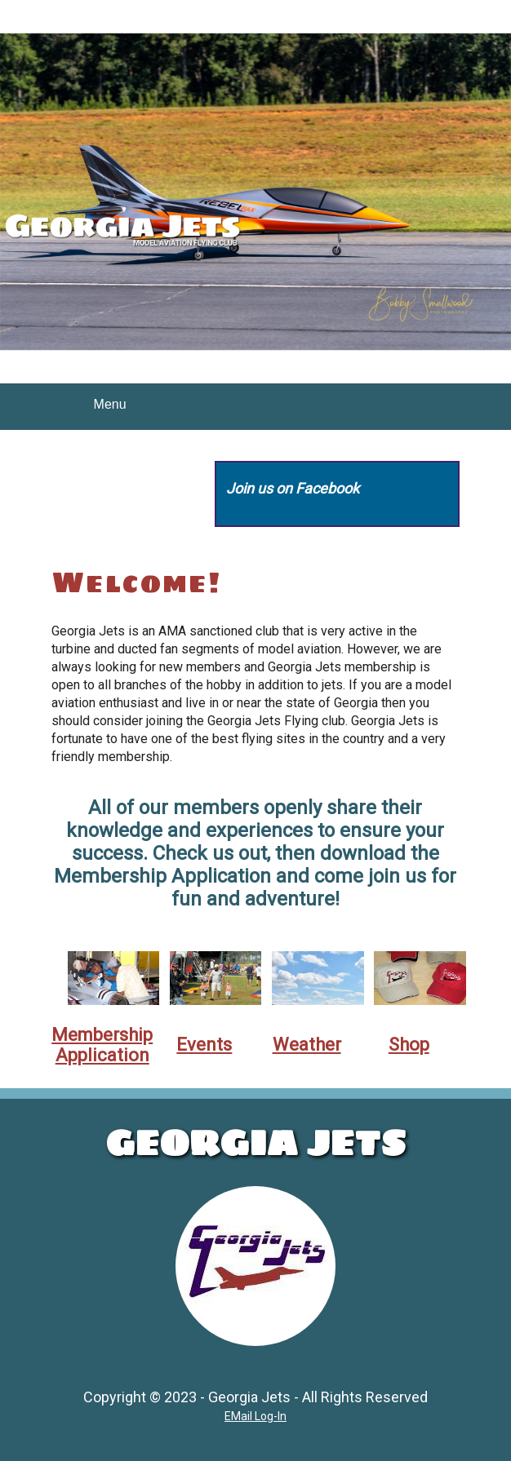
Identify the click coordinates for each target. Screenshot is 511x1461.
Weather (307, 1044)
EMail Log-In (255, 1416)
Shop (409, 1044)
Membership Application (102, 1045)
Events (204, 1044)
